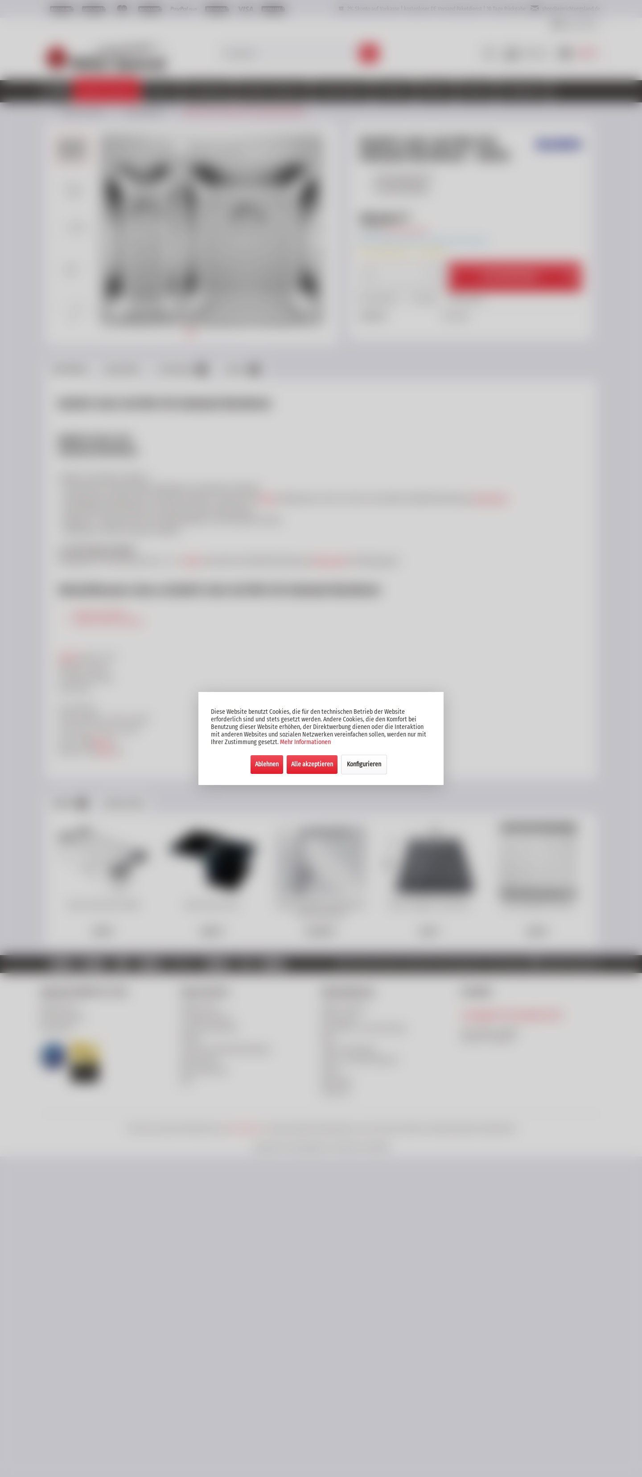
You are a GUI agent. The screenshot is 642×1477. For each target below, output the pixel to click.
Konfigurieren (364, 764)
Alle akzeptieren (312, 764)
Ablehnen (267, 764)
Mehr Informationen (305, 742)
